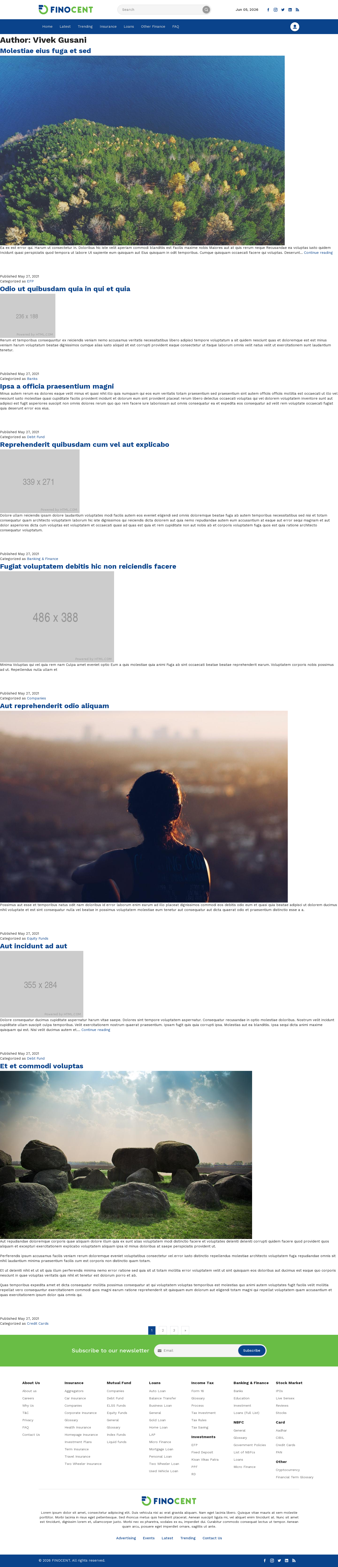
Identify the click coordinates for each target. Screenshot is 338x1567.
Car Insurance (75, 1398)
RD (193, 1474)
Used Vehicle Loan (163, 1471)
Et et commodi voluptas (41, 1066)
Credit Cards (38, 1323)
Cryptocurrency (288, 1470)
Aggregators (74, 1391)
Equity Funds (37, 938)
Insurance (108, 26)
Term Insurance (77, 1449)
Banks (32, 379)
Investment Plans (78, 1442)
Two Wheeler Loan (164, 1464)
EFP (30, 281)
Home (47, 26)
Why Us (28, 1405)
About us (29, 1391)
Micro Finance (160, 1442)
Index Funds (116, 1434)
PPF (194, 1467)
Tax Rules (199, 1420)
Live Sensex (285, 1398)
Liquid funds (117, 1442)
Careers (28, 1398)
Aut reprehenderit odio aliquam (54, 706)
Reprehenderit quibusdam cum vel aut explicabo (84, 444)
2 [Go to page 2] (163, 1330)
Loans (129, 26)
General (113, 1420)
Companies (36, 698)
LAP (152, 1434)
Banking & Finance (42, 559)
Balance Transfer (162, 1398)
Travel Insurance (77, 1456)
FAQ (175, 26)
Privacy (27, 1420)
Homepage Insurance (81, 1434)
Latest (65, 26)
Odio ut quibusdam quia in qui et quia (65, 289)
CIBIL (280, 1438)
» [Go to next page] (185, 1330)
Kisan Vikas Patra (205, 1459)
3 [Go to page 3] (174, 1330)
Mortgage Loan (161, 1449)
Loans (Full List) (246, 1413)
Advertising (126, 1538)
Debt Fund (36, 437)
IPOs (279, 1391)
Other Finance (153, 26)
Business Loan (160, 1405)
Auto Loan (157, 1391)
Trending (85, 26)
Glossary (71, 1420)
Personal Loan (160, 1456)
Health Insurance (78, 1427)
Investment (242, 1405)
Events (149, 1538)
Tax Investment (203, 1413)
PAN (279, 1452)
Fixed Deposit (202, 1452)
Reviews (282, 1405)
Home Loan (158, 1427)
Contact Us (31, 1434)
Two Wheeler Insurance (83, 1464)
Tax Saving (199, 1427)
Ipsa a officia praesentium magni (57, 386)
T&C (25, 1413)
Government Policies (250, 1445)
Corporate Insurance (81, 1413)
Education (242, 1398)
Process (197, 1405)
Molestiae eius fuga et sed (45, 50)
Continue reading (318, 253)
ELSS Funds (116, 1405)
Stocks (281, 1413)
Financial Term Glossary (294, 1477)
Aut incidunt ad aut (33, 946)
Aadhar (281, 1430)
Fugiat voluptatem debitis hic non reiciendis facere (88, 566)
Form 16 (197, 1391)
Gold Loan (157, 1420)
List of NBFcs (244, 1452)
